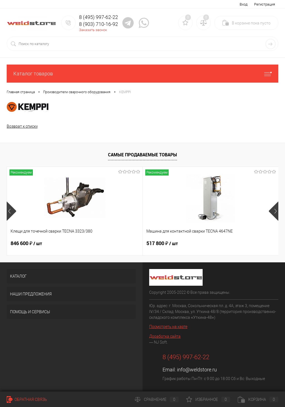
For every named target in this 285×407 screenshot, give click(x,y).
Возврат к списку (22, 126)
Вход (243, 4)
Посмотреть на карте (168, 326)
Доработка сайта (165, 336)
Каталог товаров (142, 74)
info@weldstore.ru (197, 370)
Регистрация (264, 4)
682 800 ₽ (207, 243)
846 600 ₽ (26, 243)
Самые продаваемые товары (142, 155)
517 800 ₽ (116, 243)
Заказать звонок (93, 30)
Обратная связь (27, 399)
